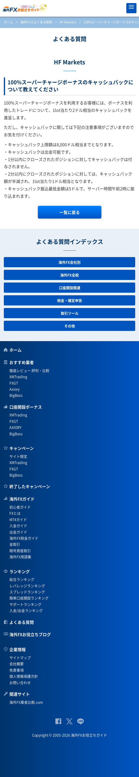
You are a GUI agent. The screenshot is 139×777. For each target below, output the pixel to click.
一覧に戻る (69, 212)
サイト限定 (18, 456)
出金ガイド (18, 531)
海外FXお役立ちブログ (30, 634)
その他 (69, 325)
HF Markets (67, 22)
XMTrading (18, 376)
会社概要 (16, 663)
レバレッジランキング (27, 585)
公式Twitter (69, 721)
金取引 (14, 544)
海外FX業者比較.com (26, 702)
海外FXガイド (22, 499)
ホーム (8, 22)
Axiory (14, 389)
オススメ (120, 8)
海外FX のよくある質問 (36, 22)
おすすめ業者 (21, 362)
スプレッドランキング (27, 591)
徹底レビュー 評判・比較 (29, 370)
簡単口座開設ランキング (29, 597)
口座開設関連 (69, 287)
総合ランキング (21, 579)
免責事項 (16, 670)
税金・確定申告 (69, 300)
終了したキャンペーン (29, 486)
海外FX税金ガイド (23, 538)
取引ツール (70, 313)
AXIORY (15, 427)
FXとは (15, 513)
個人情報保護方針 (23, 676)
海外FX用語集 (20, 556)
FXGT (13, 382)
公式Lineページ (80, 721)
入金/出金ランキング (26, 610)
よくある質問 (21, 622)
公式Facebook (58, 721)
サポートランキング (25, 604)
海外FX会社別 (69, 262)
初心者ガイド (20, 507)
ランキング (19, 571)
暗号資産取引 (20, 550)
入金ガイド (18, 525)
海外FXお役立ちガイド (69, 8)
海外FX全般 (69, 274)
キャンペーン (21, 448)
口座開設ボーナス (25, 407)
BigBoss (16, 395)
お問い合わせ (20, 682)
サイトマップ (20, 657)
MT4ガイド (18, 519)
